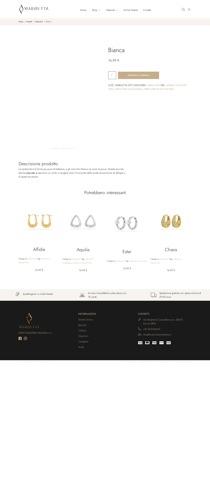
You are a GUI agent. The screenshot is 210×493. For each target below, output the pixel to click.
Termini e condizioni (159, 491)
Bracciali (82, 454)
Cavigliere (83, 471)
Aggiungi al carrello (139, 75)
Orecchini (153, 85)
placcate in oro (35, 301)
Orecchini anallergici (129, 89)
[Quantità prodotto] (112, 75)
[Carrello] (189, 10)
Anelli (81, 477)
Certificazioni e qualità (182, 491)
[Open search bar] (183, 9)
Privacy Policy (125, 491)
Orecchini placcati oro (161, 89)
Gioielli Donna (85, 448)
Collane (82, 459)
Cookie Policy (141, 491)
